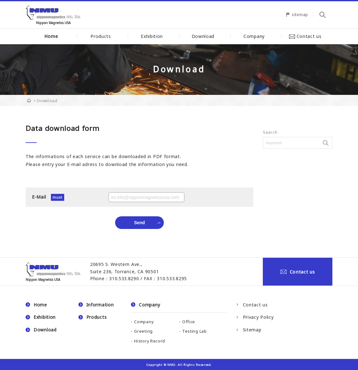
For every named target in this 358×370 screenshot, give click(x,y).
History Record (149, 341)
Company (255, 36)
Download (204, 36)
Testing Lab (194, 331)
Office (188, 321)
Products (102, 36)
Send (139, 222)
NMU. (172, 365)
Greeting (143, 331)
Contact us (307, 36)
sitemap (300, 14)
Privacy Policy (258, 317)
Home (51, 36)
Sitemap (252, 330)
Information (100, 305)
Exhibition (153, 36)
